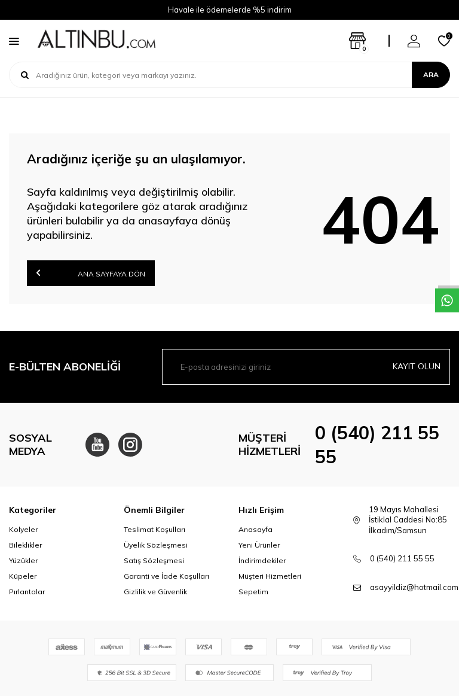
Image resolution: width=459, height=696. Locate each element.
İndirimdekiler (262, 560)
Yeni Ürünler (259, 544)
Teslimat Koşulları (154, 529)
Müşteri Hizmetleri (269, 576)
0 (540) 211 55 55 (402, 558)
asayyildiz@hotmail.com (414, 587)
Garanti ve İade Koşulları (166, 576)
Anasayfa (255, 529)
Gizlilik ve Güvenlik (155, 591)
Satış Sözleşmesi (154, 560)
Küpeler (22, 576)
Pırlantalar (27, 591)
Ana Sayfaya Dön (90, 272)
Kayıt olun (416, 366)
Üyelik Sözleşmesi (156, 544)
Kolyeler (23, 529)
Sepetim (253, 591)
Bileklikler (25, 544)
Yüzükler (23, 560)
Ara (431, 74)
